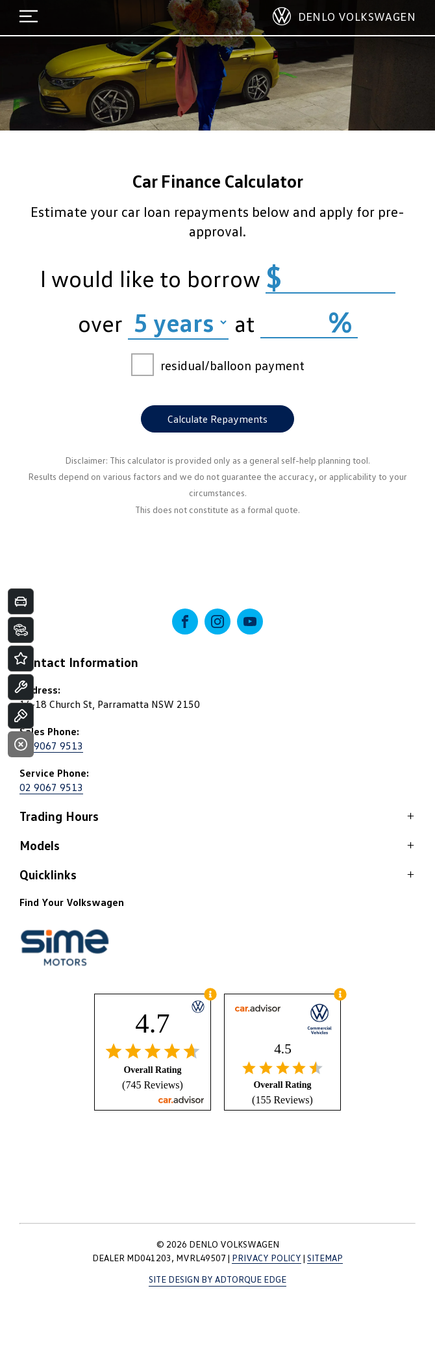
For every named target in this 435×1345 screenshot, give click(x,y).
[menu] (28, 16)
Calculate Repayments (217, 418)
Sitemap (325, 1257)
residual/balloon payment (217, 364)
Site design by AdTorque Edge (217, 1279)
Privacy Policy (266, 1257)
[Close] (21, 744)
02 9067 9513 (51, 745)
